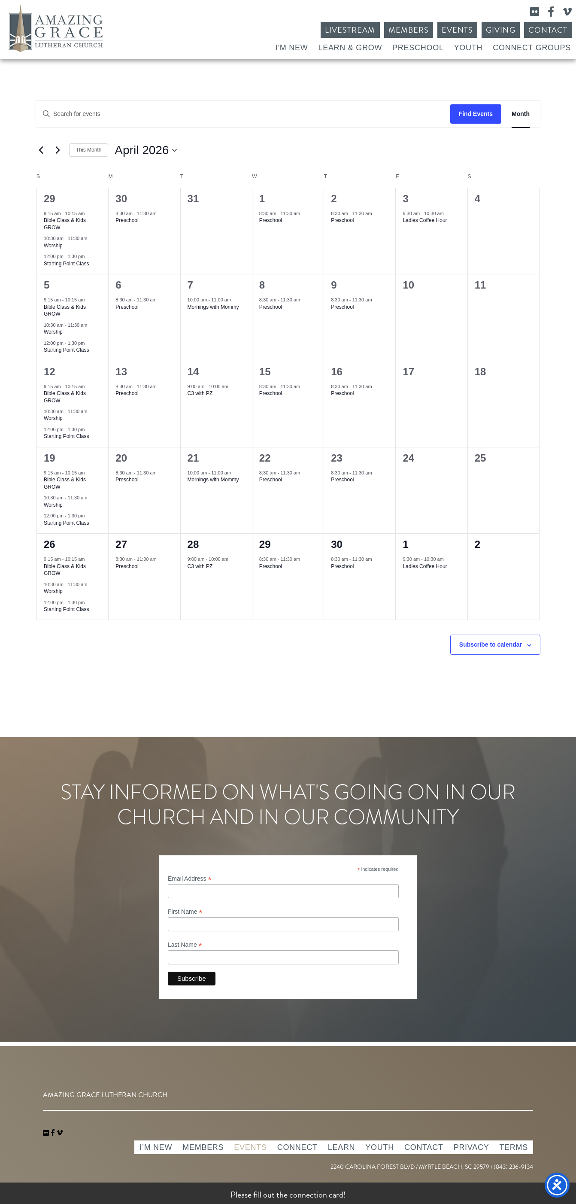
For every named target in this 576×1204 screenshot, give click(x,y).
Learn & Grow (350, 47)
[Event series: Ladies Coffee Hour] (448, 213)
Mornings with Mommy (213, 307)
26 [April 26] (49, 544)
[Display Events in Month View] (521, 114)
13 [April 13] (121, 371)
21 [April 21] (193, 458)
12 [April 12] (49, 371)
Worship (53, 246)
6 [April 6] (118, 285)
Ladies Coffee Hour (425, 220)
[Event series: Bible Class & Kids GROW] (89, 213)
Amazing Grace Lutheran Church (56, 28)
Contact (547, 30)
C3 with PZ (200, 393)
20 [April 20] (121, 458)
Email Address (190, 879)
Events (457, 30)
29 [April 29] (265, 544)
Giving (500, 30)
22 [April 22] (265, 458)
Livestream (350, 30)
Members (408, 30)
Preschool (418, 47)
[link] (47, 1133)
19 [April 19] (49, 458)
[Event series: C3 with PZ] (233, 386)
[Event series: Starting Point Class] (89, 256)
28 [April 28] (193, 544)
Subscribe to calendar (490, 644)
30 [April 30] (337, 544)
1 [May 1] (405, 544)
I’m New (291, 47)
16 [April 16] (337, 371)
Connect (297, 1147)
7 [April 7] (190, 285)
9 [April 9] (334, 285)
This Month (88, 150)
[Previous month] (41, 150)
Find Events (476, 113)
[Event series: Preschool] (161, 213)
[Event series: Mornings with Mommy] (235, 299)
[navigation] (60, 1133)
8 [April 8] (262, 285)
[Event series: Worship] (92, 238)
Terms (513, 1147)
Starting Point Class (66, 264)
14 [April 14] (193, 371)
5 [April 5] (46, 285)
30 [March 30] (121, 198)
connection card (316, 1194)
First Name (185, 912)
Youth (468, 47)
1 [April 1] (262, 198)
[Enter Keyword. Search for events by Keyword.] (243, 114)
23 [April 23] (337, 458)
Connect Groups (532, 47)
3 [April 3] (405, 198)
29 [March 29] (49, 198)
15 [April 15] (265, 371)
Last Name (185, 945)
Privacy (471, 1147)
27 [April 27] (121, 544)
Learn (341, 1147)
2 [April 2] (334, 198)
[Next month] (57, 150)
